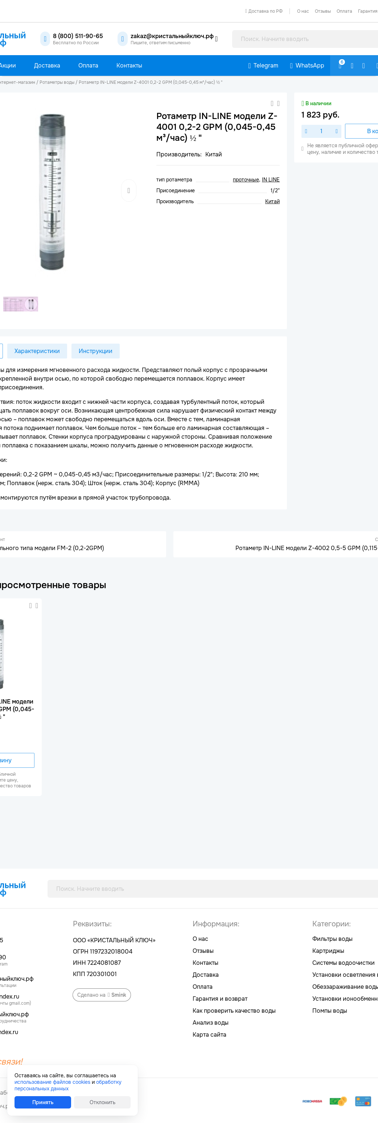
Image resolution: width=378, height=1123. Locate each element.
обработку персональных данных (68, 1085)
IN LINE (271, 179)
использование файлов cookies (52, 1082)
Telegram (266, 65)
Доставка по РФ (265, 11)
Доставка (206, 975)
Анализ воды (211, 1022)
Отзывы (323, 11)
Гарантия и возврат (220, 999)
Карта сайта (209, 1034)
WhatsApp (310, 65)
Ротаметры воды (57, 82)
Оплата (344, 11)
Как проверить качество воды (234, 1011)
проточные (246, 179)
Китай (272, 201)
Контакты (205, 963)
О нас (303, 11)
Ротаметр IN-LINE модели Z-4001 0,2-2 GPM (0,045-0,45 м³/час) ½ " (150, 82)
